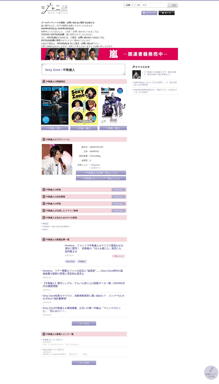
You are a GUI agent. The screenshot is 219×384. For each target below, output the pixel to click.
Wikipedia (95, 165)
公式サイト (96, 168)
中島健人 (82, 261)
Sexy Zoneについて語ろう (53, 350)
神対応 (46, 223)
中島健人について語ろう (53, 340)
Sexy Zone (52, 69)
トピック (114, 13)
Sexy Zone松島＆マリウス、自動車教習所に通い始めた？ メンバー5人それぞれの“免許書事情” (83, 297)
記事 (97, 13)
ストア (80, 13)
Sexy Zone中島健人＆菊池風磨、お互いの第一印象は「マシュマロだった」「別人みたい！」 (82, 309)
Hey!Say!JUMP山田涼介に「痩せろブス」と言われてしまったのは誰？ (155, 91)
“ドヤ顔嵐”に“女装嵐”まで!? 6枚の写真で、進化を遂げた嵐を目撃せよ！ (160, 73)
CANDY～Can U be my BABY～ (57, 226)
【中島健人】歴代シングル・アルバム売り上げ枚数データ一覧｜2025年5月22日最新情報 (84, 284)
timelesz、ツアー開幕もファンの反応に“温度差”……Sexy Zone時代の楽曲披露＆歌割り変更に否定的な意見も (83, 272)
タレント (130, 13)
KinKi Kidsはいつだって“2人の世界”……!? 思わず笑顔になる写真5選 (155, 83)
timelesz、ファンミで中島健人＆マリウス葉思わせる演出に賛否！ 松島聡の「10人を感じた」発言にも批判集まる (94, 248)
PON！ (46, 229)
